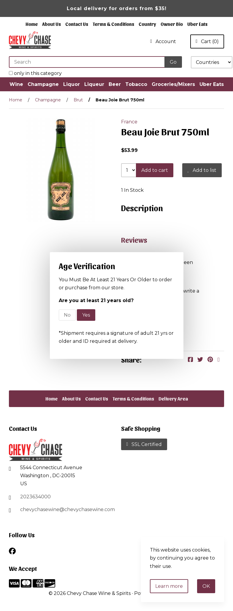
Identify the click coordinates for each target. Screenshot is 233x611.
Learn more (169, 586)
